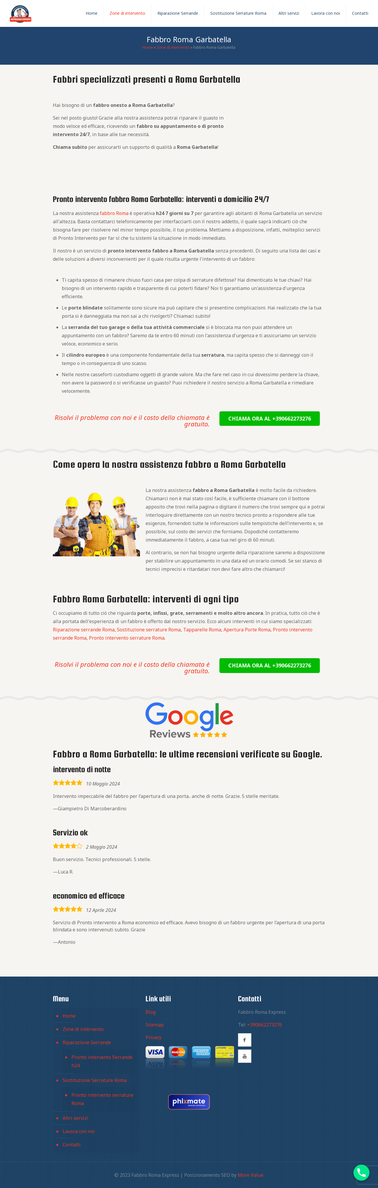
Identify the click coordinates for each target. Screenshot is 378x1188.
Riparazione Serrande (87, 1042)
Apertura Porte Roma (247, 629)
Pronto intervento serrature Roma (126, 638)
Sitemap (155, 1024)
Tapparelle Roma (202, 629)
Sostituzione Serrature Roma (95, 1080)
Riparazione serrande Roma (84, 629)
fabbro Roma (114, 213)
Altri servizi (75, 1118)
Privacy (154, 1037)
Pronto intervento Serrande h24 (102, 1061)
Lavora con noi (79, 1131)
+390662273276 (264, 1024)
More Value (250, 1175)
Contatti (72, 1144)
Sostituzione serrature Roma (149, 629)
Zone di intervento (173, 47)
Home (147, 47)
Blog (151, 1012)
